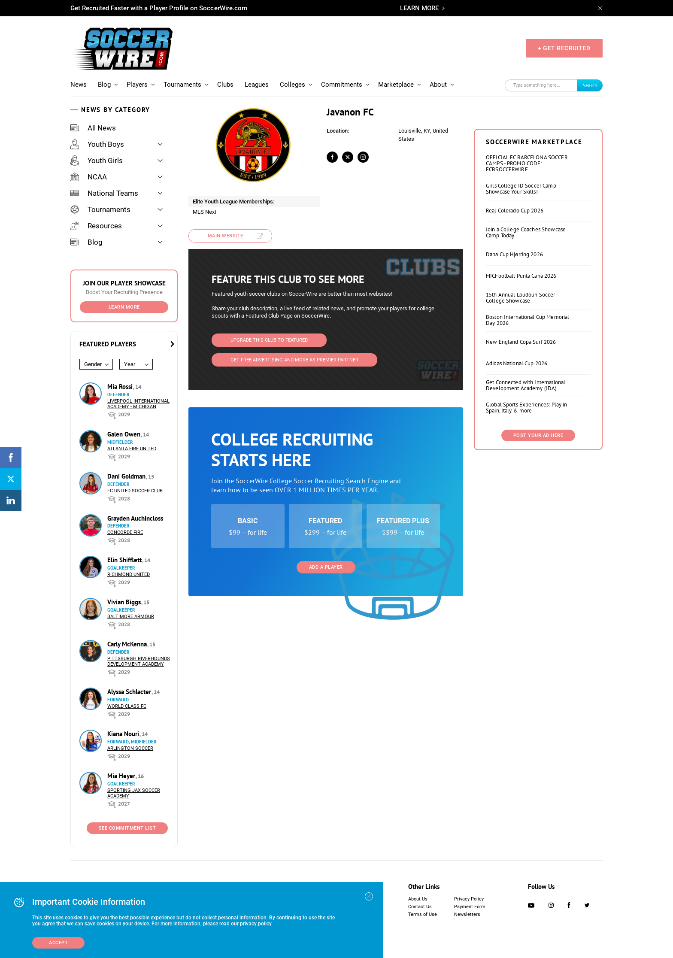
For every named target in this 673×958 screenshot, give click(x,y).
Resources (96, 225)
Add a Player (326, 567)
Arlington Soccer (130, 748)
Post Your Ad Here (538, 435)
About (438, 84)
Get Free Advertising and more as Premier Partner (294, 360)
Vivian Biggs (124, 602)
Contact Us (420, 906)
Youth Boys (97, 144)
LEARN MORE (419, 8)
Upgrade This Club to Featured (269, 340)
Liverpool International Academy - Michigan (138, 403)
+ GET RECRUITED (564, 48)
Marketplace (396, 84)
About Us (417, 899)
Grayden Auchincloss (135, 518)
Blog (104, 84)
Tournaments (182, 84)
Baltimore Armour (130, 616)
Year (129, 364)
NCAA (88, 177)
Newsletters (467, 914)
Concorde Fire (125, 532)
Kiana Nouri (124, 734)
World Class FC (126, 706)
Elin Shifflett (125, 560)
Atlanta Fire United (131, 449)
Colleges (292, 84)
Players (137, 84)
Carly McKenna (128, 644)
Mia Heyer (122, 776)
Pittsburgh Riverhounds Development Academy (138, 661)
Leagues (257, 84)
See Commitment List (127, 828)
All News (93, 128)
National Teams (104, 193)
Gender (93, 364)
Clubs (225, 84)
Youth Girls (96, 160)
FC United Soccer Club (135, 491)
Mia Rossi (120, 386)
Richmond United (128, 574)
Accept (58, 943)
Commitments (341, 84)
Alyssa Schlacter (130, 692)
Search (590, 85)
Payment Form (469, 906)
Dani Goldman (127, 476)
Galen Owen (124, 434)
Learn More (124, 307)
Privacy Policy (469, 899)
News (78, 84)
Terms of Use (422, 914)
